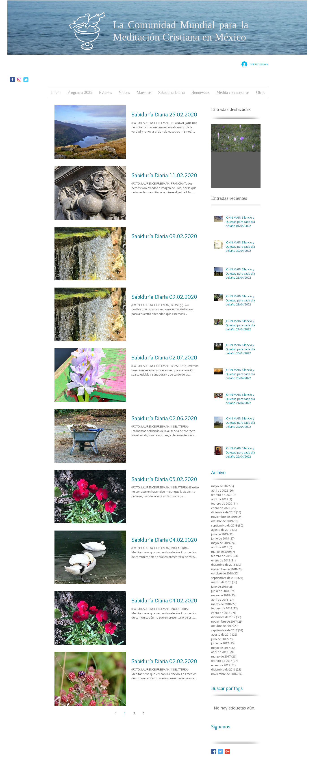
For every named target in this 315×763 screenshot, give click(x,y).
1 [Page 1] (125, 713)
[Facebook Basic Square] (213, 751)
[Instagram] (19, 79)
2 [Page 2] (134, 713)
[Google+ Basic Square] (227, 751)
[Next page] (144, 713)
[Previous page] (115, 713)
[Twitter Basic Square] (220, 751)
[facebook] (12, 79)
